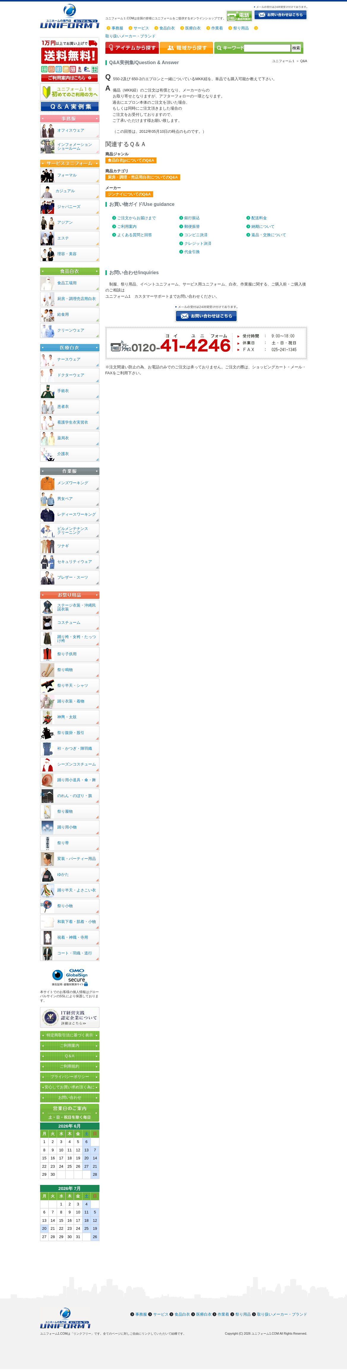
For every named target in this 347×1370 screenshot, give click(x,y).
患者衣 (63, 406)
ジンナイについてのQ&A (129, 194)
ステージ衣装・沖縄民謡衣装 (76, 607)
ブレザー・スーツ (72, 577)
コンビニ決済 (195, 235)
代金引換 (192, 252)
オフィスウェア (70, 130)
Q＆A (70, 1056)
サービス (141, 28)
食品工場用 (67, 283)
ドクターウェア (70, 375)
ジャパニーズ (68, 206)
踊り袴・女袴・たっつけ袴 (76, 639)
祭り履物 (65, 811)
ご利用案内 (127, 226)
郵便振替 (192, 226)
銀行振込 (192, 218)
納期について (263, 226)
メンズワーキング (72, 483)
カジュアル (65, 191)
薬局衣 (63, 438)
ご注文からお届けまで (136, 218)
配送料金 (259, 218)
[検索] (267, 48)
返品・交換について (268, 235)
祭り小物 (65, 906)
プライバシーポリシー (69, 1076)
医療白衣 (193, 28)
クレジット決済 (197, 243)
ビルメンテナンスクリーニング (72, 530)
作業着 (217, 28)
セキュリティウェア (74, 561)
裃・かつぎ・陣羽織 (74, 748)
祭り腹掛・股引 (70, 732)
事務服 (117, 28)
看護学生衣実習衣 (72, 422)
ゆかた (63, 874)
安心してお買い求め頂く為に (70, 1087)
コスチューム (68, 622)
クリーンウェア (70, 330)
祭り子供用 (67, 654)
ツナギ (63, 546)
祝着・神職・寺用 (72, 937)
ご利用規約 (69, 1066)
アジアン (65, 222)
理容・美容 (67, 254)
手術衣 (63, 391)
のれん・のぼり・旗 (74, 795)
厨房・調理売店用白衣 (76, 298)
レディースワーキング (76, 514)
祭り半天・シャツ (72, 685)
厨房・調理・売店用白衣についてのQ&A (143, 177)
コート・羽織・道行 (74, 953)
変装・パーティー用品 (76, 858)
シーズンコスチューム (76, 764)
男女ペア (65, 498)
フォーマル (67, 175)
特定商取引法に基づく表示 (70, 1035)
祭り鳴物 (65, 669)
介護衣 (63, 454)
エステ (63, 238)
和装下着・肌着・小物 (76, 921)
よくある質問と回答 (134, 235)
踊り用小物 (67, 827)
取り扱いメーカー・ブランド (130, 36)
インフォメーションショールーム (74, 146)
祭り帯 (63, 843)
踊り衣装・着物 (70, 701)
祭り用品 (241, 28)
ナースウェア (68, 359)
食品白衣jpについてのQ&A (131, 160)
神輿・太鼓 (67, 717)
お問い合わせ (69, 1097)
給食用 (63, 314)
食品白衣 (167, 28)
